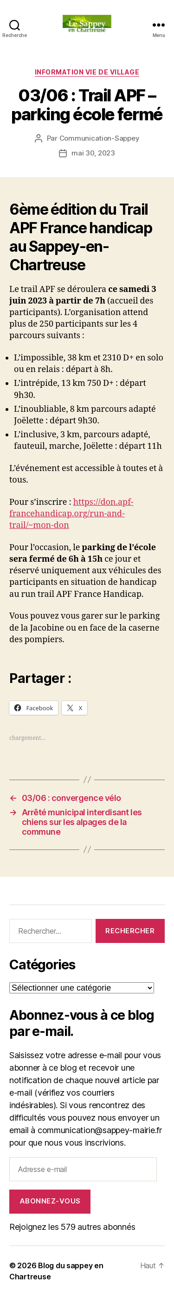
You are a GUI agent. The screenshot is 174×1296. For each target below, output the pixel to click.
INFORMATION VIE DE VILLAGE (87, 72)
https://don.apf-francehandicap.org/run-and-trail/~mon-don (71, 514)
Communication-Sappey (99, 138)
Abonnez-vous (50, 1201)
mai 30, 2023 (93, 153)
